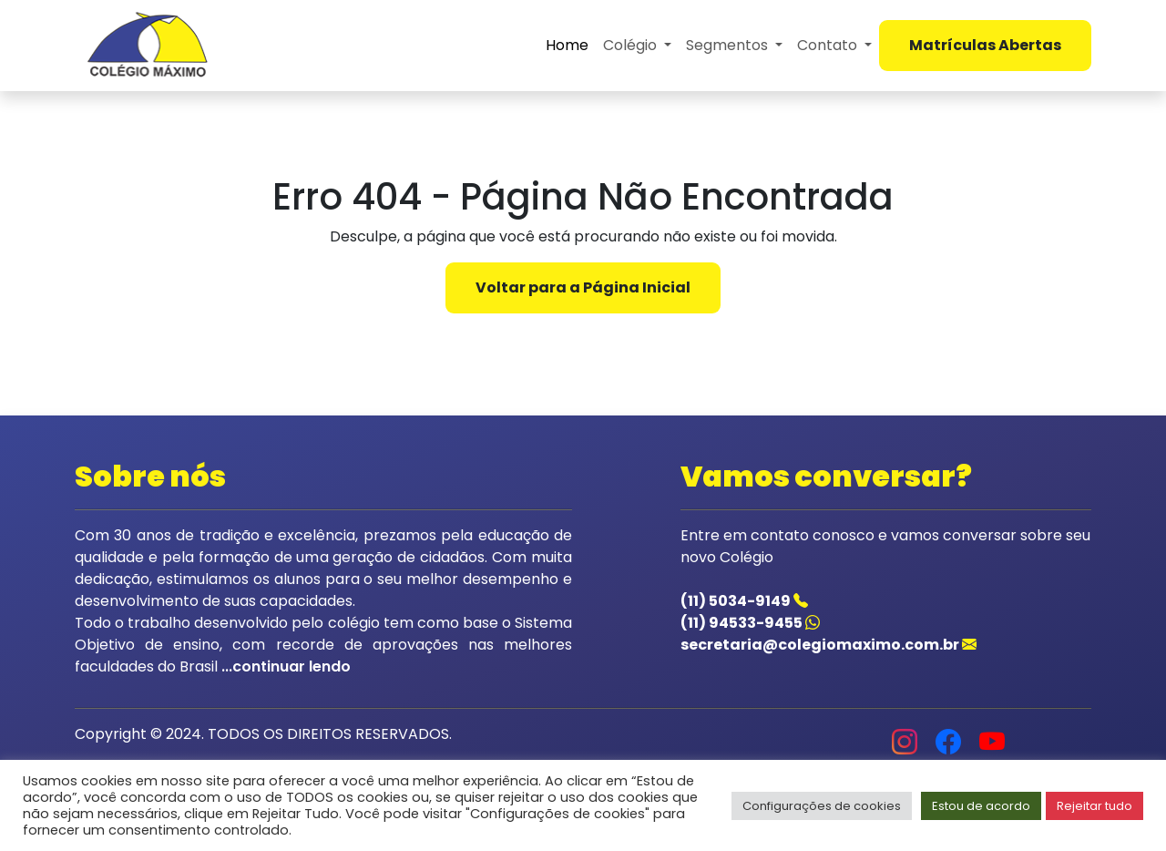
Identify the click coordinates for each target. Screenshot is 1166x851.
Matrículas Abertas (985, 45)
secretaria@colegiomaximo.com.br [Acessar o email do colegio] (828, 644)
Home (567, 45)
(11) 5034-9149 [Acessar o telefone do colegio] (744, 600)
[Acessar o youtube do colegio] (992, 745)
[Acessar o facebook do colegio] (948, 745)
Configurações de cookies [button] (821, 806)
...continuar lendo (284, 666)
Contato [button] (829, 45)
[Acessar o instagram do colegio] (904, 745)
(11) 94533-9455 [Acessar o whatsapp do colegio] (750, 622)
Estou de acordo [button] (981, 806)
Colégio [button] (631, 45)
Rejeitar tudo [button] (1094, 806)
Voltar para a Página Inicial (583, 287)
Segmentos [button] (729, 45)
